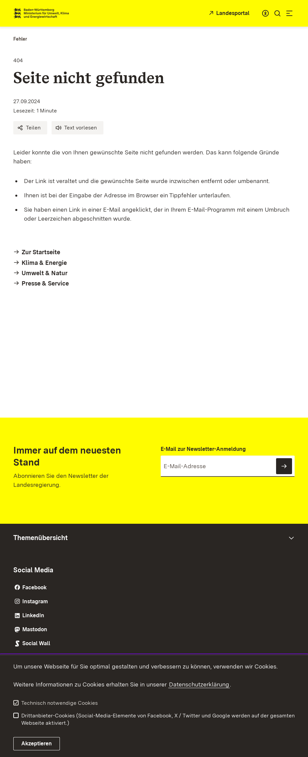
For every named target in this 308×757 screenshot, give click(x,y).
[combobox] (265, 13)
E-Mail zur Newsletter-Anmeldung (203, 449)
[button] (30, 127)
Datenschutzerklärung (199, 684)
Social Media (33, 570)
